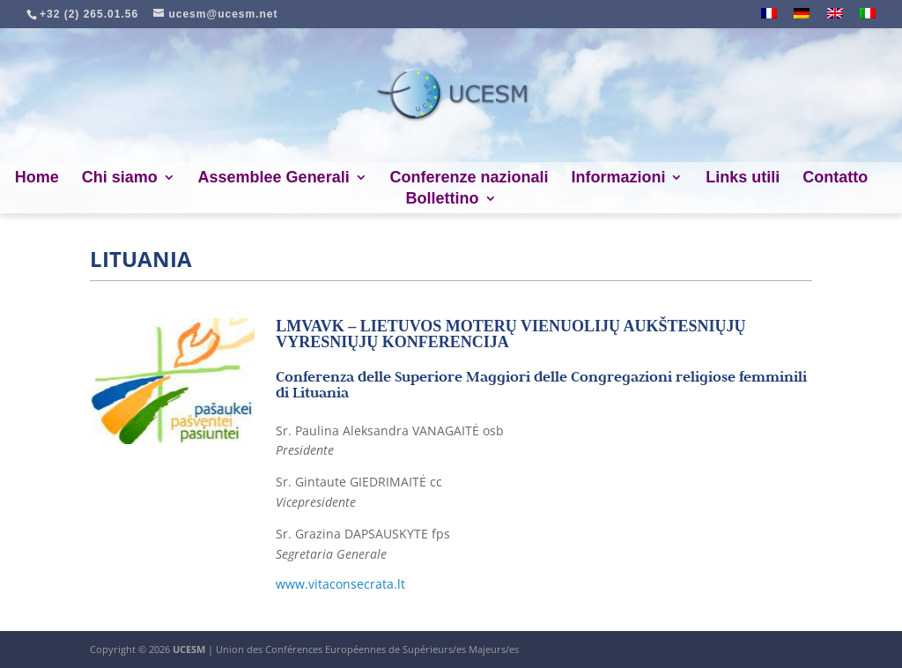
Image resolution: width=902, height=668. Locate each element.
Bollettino (442, 199)
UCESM (189, 649)
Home (37, 178)
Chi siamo (120, 178)
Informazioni (618, 178)
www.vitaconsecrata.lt (340, 583)
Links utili (743, 178)
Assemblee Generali (274, 178)
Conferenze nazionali (469, 178)
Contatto (835, 178)
